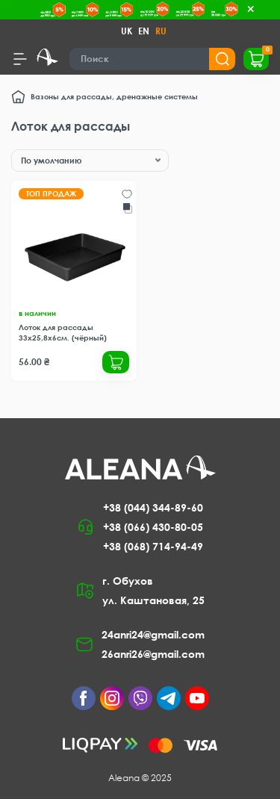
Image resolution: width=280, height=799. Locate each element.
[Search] (152, 59)
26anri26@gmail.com (153, 653)
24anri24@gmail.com (153, 634)
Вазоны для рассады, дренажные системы (114, 96)
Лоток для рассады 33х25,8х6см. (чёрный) (63, 332)
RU (161, 31)
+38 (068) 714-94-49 (153, 546)
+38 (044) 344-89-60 (153, 507)
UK (126, 31)
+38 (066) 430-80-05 (153, 526)
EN (143, 31)
